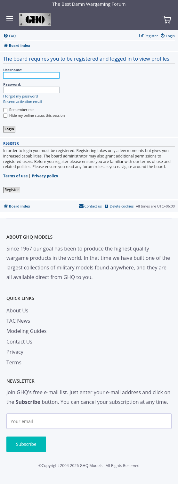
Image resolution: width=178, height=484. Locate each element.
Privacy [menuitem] (14, 351)
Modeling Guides (26, 331)
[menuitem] (9, 36)
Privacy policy (45, 176)
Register (11, 189)
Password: (12, 84)
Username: (12, 69)
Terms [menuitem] (13, 362)
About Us (17, 310)
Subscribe (26, 444)
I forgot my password (20, 96)
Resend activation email (22, 101)
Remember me (18, 109)
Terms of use (15, 176)
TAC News (18, 320)
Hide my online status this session (34, 115)
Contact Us (19, 341)
